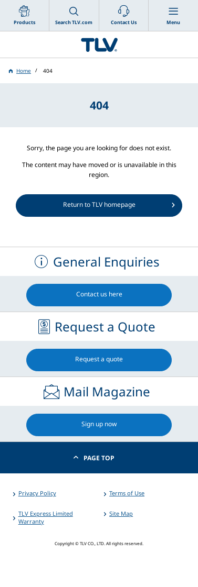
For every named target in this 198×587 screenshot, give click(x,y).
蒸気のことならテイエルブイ (99, 44)
